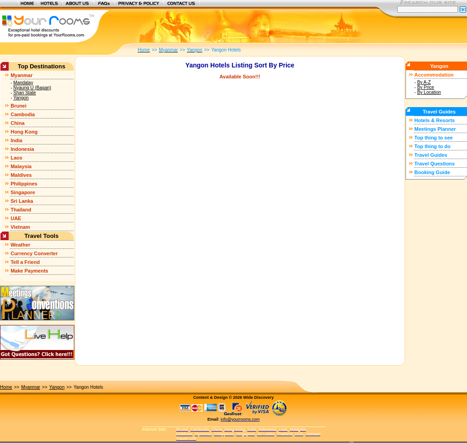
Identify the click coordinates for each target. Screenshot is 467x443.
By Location (429, 92)
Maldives (20, 175)
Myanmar (21, 75)
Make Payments (29, 270)
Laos (16, 157)
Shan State (24, 92)
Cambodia (22, 114)
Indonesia (22, 149)
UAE (15, 218)
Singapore (22, 192)
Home (6, 387)
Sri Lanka (21, 201)
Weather (20, 244)
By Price (425, 87)
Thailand (20, 209)
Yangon (21, 97)
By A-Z (424, 82)
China (17, 123)
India (16, 140)
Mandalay (23, 82)
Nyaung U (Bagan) (32, 87)
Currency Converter (33, 253)
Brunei (18, 105)
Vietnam (20, 227)
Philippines (23, 183)
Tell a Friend (25, 262)
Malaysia (20, 166)
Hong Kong (23, 131)
